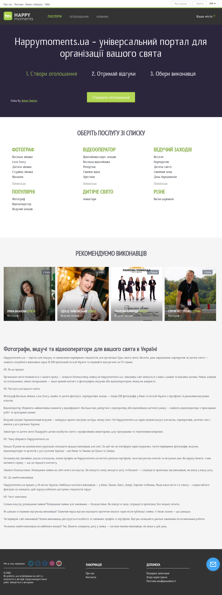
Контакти (91, 577)
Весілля (159, 157)
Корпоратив (162, 162)
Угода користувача (157, 577)
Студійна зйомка (23, 171)
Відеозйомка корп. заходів (100, 157)
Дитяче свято (163, 166)
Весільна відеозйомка (97, 162)
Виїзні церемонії (164, 199)
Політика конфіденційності (161, 581)
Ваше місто (206, 16)
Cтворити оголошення (111, 97)
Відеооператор (21, 204)
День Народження (166, 176)
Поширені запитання (158, 573)
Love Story (19, 162)
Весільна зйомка (23, 157)
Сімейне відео (92, 171)
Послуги (55, 17)
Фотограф (18, 199)
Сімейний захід (164, 171)
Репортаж (90, 166)
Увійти (199, 3)
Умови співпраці (34, 4)
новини (102, 16)
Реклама (18, 4)
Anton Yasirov (29, 100)
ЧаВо (47, 4)
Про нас (8, 4)
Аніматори (89, 199)
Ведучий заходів (22, 209)
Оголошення (79, 16)
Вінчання (18, 176)
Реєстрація (181, 3)
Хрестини (89, 176)
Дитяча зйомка (22, 166)
